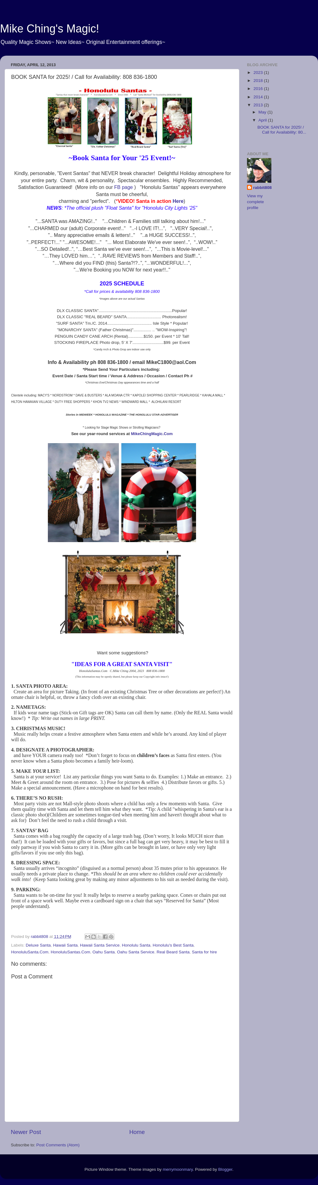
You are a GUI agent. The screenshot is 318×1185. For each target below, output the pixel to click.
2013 (258, 105)
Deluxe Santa (38, 945)
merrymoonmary (178, 1169)
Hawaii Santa (65, 945)
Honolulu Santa (136, 945)
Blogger (225, 1169)
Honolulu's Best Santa (173, 945)
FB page (124, 187)
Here (178, 201)
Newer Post (26, 1132)
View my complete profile (255, 202)
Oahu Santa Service (135, 952)
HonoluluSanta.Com (29, 952)
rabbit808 (262, 187)
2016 (258, 88)
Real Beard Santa (173, 952)
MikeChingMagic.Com (152, 433)
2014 (258, 97)
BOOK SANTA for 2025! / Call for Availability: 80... (281, 130)
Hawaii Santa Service (99, 945)
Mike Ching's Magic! (49, 28)
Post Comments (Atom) (58, 1145)
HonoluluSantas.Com (70, 952)
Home (137, 1132)
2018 (258, 80)
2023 (258, 72)
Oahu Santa (103, 952)
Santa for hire (204, 952)
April (263, 120)
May (262, 112)
